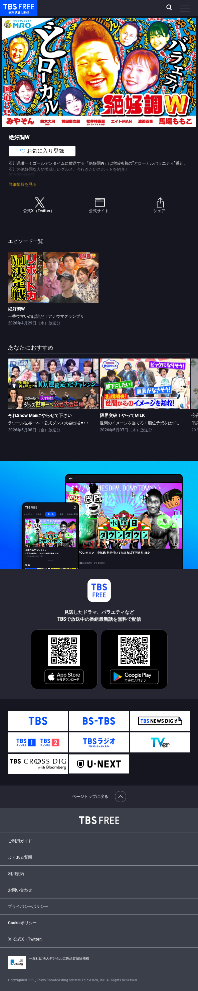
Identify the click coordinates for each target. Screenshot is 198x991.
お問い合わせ (20, 890)
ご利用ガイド (20, 841)
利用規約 (16, 873)
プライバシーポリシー (28, 906)
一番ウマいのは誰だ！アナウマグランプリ (46, 316)
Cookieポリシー (22, 923)
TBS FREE (11, 6)
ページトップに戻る (99, 796)
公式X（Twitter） (26, 939)
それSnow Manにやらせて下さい (40, 415)
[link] (53, 277)
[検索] (169, 8)
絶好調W (16, 308)
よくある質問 (20, 857)
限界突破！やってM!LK (122, 415)
